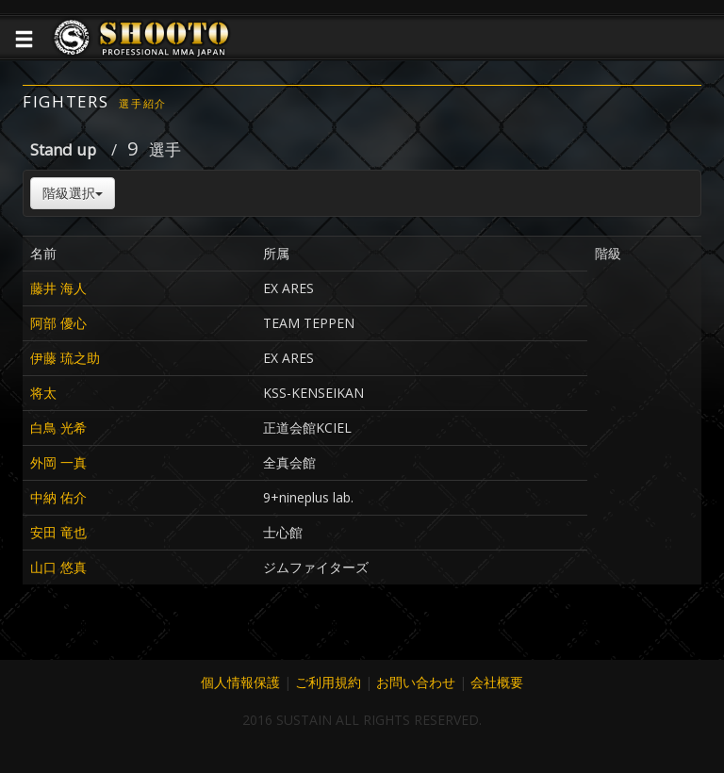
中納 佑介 (58, 497)
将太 (43, 393)
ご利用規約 (328, 682)
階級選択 (72, 193)
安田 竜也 (58, 532)
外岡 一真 (58, 462)
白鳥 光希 (58, 427)
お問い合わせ (415, 682)
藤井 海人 (58, 288)
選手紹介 (143, 103)
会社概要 (496, 682)
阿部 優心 (58, 323)
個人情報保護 (240, 682)
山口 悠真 (58, 567)
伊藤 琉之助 (65, 358)
